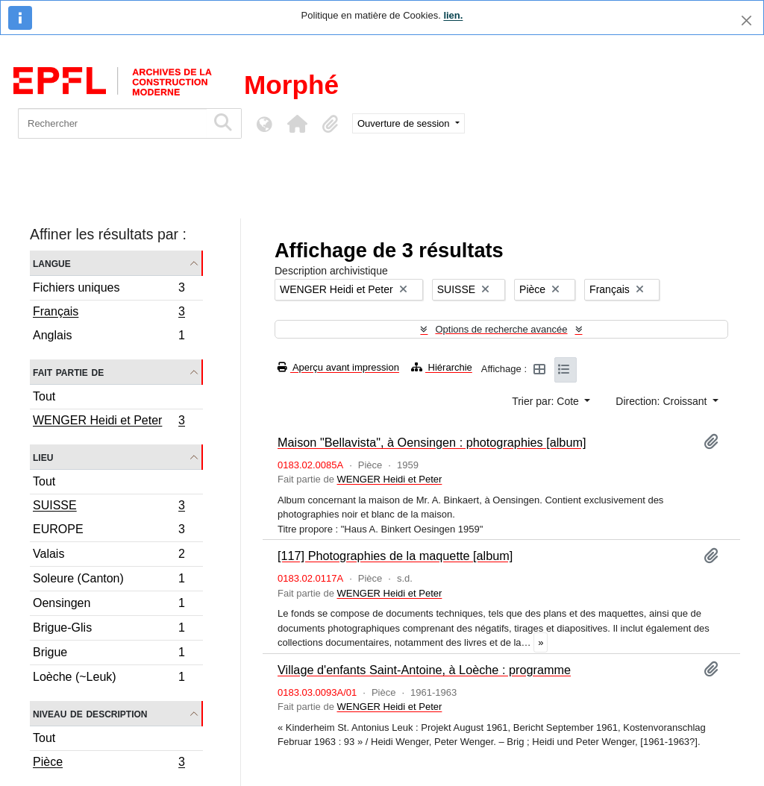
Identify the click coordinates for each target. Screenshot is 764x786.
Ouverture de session (404, 123)
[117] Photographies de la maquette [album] (395, 555)
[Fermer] (746, 20)
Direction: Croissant (663, 401)
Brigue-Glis (108, 630)
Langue (52, 263)
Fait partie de (68, 372)
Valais (108, 556)
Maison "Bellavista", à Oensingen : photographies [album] (432, 442)
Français (108, 313)
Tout (44, 396)
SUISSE (108, 507)
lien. (453, 15)
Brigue (108, 654)
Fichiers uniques (108, 290)
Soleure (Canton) (108, 580)
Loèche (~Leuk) (108, 678)
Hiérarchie (441, 367)
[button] (297, 124)
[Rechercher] (112, 123)
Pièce (108, 763)
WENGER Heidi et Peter (108, 422)
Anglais (108, 337)
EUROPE (108, 531)
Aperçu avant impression (338, 367)
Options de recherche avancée (501, 329)
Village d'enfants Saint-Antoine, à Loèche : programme (424, 669)
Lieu (43, 457)
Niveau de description (90, 713)
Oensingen (108, 605)
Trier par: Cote (547, 401)
